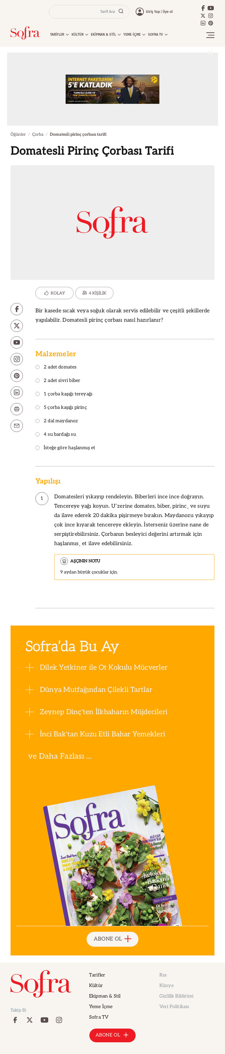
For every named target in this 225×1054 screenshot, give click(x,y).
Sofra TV (98, 1017)
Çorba (37, 134)
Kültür (96, 985)
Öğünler (18, 134)
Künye (166, 985)
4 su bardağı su (55, 434)
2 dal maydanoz (56, 421)
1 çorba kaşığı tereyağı (63, 394)
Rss (163, 975)
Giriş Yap (153, 11)
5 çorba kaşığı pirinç (61, 407)
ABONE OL (113, 939)
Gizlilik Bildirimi (176, 996)
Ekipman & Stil (104, 996)
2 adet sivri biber (57, 380)
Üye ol (168, 11)
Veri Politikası (174, 1007)
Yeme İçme (100, 1007)
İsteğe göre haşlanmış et (65, 448)
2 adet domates (56, 367)
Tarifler (97, 975)
